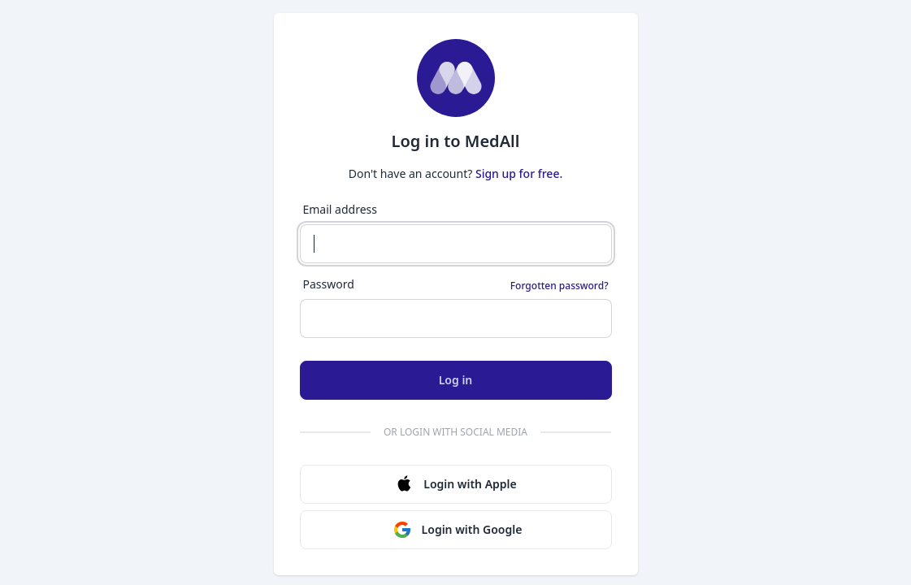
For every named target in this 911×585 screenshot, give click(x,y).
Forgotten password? (559, 286)
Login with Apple (455, 484)
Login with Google (458, 530)
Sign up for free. (518, 173)
